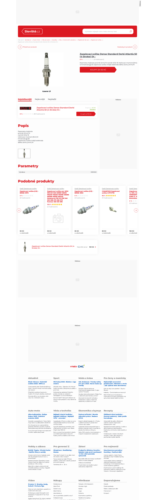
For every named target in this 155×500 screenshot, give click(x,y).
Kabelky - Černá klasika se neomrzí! (115, 392)
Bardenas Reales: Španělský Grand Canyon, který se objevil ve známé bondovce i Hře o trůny (38, 462)
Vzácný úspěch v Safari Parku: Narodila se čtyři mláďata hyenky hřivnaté (114, 456)
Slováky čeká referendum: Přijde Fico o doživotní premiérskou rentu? (90, 395)
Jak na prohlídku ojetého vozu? (63, 495)
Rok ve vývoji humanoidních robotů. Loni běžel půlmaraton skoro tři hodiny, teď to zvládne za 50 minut (64, 433)
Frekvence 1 (107, 491)
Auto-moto (36, 40)
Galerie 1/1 (46, 91)
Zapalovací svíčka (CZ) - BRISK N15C (84, 192)
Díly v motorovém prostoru (67, 40)
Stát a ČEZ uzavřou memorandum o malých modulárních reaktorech (90, 433)
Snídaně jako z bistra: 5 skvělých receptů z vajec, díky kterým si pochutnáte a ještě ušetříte (113, 435)
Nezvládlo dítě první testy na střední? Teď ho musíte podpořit (90, 459)
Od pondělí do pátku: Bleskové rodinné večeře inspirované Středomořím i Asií (113, 422)
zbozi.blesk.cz (57, 493)
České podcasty (108, 486)
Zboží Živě (56, 486)
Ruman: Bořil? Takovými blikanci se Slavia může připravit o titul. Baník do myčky (64, 399)
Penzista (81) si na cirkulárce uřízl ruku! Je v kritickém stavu (38, 397)
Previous (19, 210)
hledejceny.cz (57, 484)
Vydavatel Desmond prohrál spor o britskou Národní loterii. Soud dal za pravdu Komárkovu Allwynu (89, 428)
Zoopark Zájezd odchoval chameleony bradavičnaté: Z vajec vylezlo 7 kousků (89, 390)
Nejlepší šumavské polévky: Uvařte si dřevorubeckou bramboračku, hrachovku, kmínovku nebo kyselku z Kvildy (115, 429)
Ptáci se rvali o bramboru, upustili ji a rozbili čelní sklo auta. (39, 490)
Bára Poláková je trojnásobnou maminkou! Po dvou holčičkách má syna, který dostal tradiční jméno (115, 396)
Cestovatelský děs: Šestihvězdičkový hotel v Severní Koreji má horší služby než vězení (39, 388)
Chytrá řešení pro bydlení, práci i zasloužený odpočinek (88, 465)
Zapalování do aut (83, 40)
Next (136, 210)
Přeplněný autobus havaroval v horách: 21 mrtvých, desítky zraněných (39, 393)
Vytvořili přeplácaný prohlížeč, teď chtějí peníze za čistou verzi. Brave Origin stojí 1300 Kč (63, 428)
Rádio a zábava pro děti (111, 488)
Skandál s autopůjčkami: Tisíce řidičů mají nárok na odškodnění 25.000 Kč (39, 422)
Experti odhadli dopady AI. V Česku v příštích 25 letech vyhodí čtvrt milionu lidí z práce (89, 422)
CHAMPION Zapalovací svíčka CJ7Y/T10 (111, 192)
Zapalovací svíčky (96, 40)
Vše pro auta (46, 40)
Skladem (93, 109)
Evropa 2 (106, 493)
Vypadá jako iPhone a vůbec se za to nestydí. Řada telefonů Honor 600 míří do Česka (64, 422)
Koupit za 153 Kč (98, 69)
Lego (80, 491)
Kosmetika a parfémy (85, 495)
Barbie (80, 488)
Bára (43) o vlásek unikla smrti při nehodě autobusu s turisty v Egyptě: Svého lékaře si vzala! (39, 467)
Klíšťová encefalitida (85, 463)
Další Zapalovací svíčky (28, 188)
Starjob (106, 484)
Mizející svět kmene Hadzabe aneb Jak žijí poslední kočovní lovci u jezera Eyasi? (39, 456)
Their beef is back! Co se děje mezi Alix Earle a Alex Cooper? (64, 456)
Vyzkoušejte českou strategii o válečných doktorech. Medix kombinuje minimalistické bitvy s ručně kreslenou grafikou (114, 463)
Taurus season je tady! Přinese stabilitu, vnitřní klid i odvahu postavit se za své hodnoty (64, 460)
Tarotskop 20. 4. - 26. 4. (60, 464)
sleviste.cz (28, 40)
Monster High (83, 486)
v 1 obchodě (24, 233)
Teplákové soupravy (84, 498)
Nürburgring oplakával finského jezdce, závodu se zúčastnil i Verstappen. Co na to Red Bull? (63, 393)
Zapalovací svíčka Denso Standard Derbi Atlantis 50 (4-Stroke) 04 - (108, 55)
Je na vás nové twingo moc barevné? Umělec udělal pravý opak (39, 431)
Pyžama (81, 493)
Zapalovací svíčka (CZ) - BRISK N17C (29, 192)
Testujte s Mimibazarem (86, 484)
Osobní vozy (57, 488)
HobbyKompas (58, 498)
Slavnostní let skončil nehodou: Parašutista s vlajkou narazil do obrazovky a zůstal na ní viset (88, 399)
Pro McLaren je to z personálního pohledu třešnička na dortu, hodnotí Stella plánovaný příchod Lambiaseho (39, 426)
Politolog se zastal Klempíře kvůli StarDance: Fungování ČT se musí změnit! (38, 494)
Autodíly (54, 40)
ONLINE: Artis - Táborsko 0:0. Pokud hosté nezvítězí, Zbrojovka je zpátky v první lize (64, 388)
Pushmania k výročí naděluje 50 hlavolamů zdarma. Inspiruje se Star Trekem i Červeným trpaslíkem (114, 469)
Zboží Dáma (57, 491)
